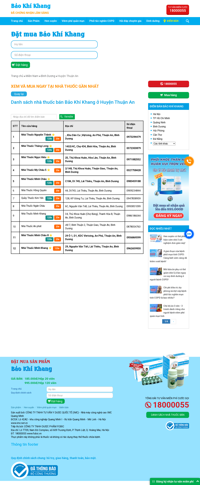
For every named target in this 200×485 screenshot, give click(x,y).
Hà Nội (156, 114)
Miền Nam (32, 76)
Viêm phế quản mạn (73, 20)
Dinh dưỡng (153, 20)
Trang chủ (17, 20)
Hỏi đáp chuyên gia (130, 20)
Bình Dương (48, 76)
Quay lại (19, 94)
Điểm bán (172, 20)
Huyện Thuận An (68, 76)
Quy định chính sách (21, 392)
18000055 (171, 404)
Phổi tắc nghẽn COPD (101, 20)
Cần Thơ (157, 134)
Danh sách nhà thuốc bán (167, 414)
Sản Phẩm (34, 20)
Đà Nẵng (157, 138)
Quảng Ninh (159, 122)
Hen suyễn (51, 20)
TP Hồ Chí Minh (161, 118)
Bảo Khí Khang (30, 5)
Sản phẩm (16, 407)
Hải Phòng (158, 130)
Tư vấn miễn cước (178, 9)
